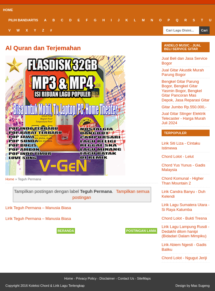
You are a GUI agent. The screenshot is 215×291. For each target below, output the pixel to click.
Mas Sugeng (200, 285)
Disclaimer (107, 278)
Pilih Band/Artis (23, 20)
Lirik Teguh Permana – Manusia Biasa (38, 208)
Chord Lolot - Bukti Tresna (184, 218)
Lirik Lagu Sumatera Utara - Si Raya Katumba (186, 207)
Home (8, 10)
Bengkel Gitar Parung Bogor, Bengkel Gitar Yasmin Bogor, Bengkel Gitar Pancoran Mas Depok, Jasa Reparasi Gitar (186, 90)
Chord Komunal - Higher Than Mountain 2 (183, 180)
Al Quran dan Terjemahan (43, 47)
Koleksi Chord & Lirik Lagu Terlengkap (57, 285)
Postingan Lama (141, 230)
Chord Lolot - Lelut (178, 156)
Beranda (66, 230)
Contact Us (126, 278)
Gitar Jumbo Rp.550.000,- (184, 107)
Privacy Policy (86, 278)
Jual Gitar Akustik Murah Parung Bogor (183, 72)
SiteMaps (144, 278)
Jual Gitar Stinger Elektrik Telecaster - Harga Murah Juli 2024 (184, 118)
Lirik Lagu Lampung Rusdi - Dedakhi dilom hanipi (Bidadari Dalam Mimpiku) (185, 231)
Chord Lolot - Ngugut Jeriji (184, 258)
